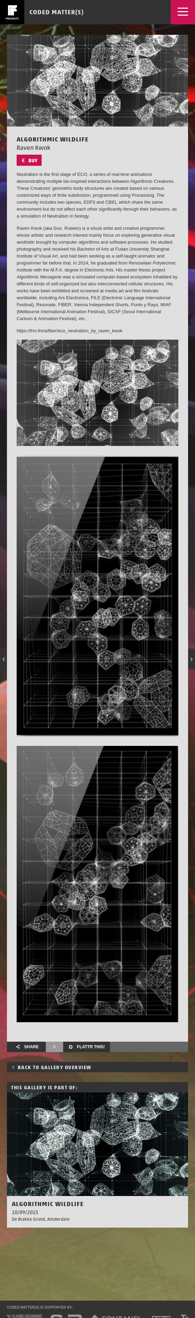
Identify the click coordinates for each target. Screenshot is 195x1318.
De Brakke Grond (28, 1219)
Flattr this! (86, 1046)
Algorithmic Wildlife (48, 1203)
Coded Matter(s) (56, 12)
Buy (29, 160)
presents (12, 18)
